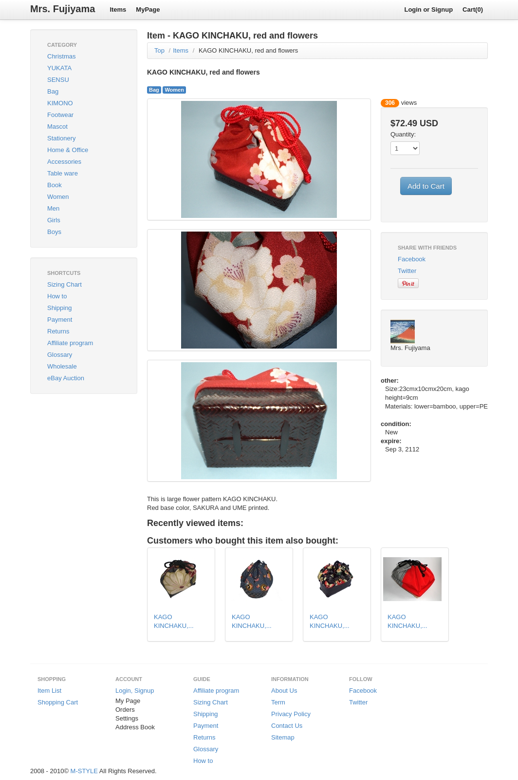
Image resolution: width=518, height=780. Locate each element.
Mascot (57, 126)
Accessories (64, 161)
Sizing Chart (64, 284)
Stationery (61, 138)
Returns (58, 331)
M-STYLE (84, 771)
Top (159, 50)
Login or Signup (428, 9)
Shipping (59, 308)
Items (118, 9)
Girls (53, 220)
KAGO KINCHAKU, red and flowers (248, 50)
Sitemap (283, 737)
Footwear (60, 114)
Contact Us (286, 725)
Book (54, 185)
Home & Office (67, 150)
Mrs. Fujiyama (62, 8)
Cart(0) (472, 9)
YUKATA (59, 68)
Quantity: (403, 134)
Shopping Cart (57, 702)
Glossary (59, 354)
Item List (49, 690)
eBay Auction (65, 378)
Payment (59, 319)
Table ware (62, 173)
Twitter (407, 270)
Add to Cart (425, 186)
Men (53, 208)
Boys (54, 231)
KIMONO (60, 103)
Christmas (61, 56)
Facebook (412, 259)
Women (58, 196)
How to (57, 296)
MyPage (148, 9)
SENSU (58, 79)
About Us (284, 690)
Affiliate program (70, 343)
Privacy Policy (291, 714)
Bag (52, 91)
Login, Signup (134, 690)
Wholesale (62, 366)
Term (278, 702)
